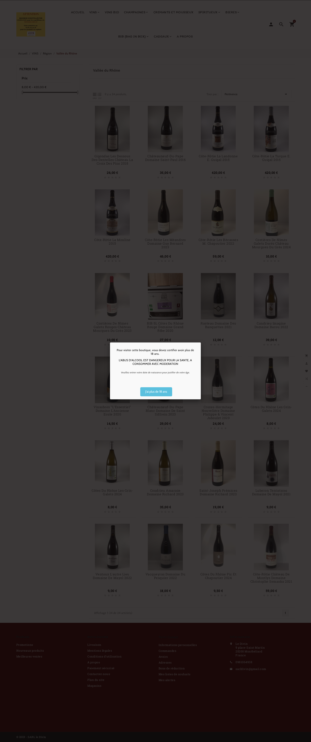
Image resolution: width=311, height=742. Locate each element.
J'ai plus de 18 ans (156, 391)
